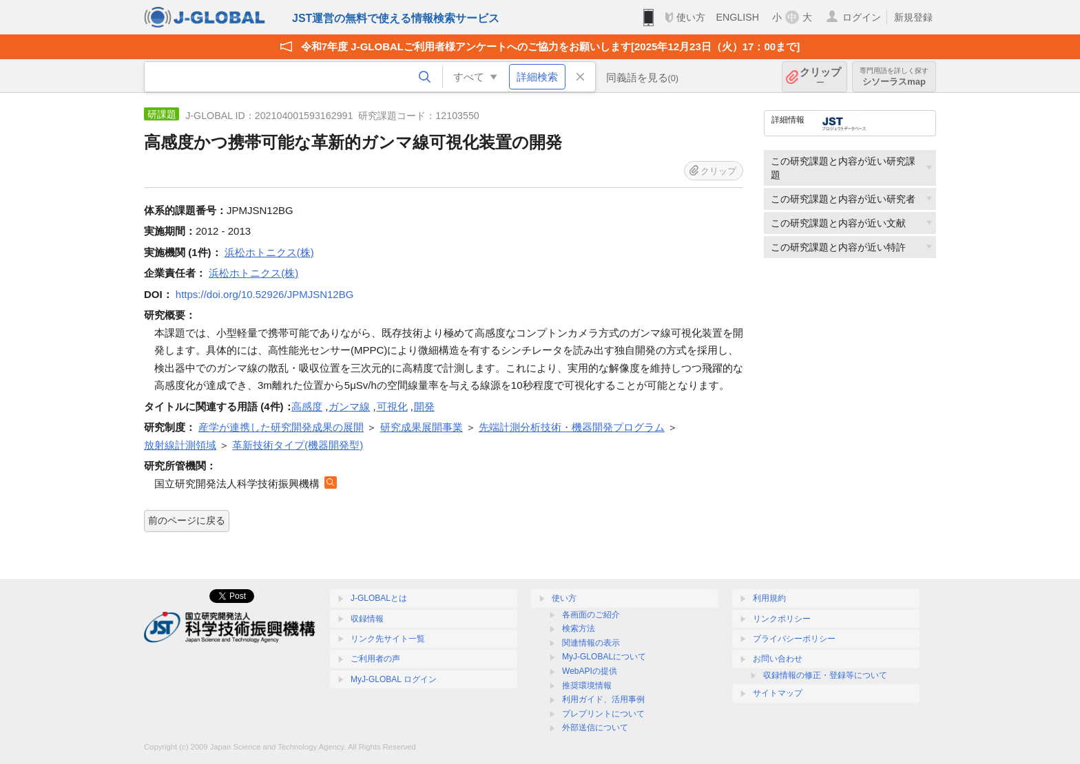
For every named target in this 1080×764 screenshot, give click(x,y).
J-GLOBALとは (379, 598)
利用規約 (769, 598)
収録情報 (367, 619)
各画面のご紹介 (591, 614)
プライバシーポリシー (794, 639)
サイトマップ (777, 693)
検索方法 (578, 628)
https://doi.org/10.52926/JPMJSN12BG (264, 294)
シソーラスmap (894, 77)
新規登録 (913, 17)
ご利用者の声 (375, 659)
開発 (424, 406)
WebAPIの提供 (589, 671)
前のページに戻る (186, 520)
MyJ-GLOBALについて (604, 656)
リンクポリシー (782, 619)
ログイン (861, 17)
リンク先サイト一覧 (388, 639)
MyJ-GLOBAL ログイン (394, 679)
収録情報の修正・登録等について (825, 675)
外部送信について (595, 727)
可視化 (392, 406)
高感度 (306, 406)
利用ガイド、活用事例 (603, 699)
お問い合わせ (777, 659)
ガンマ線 (349, 406)
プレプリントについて (603, 714)
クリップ (820, 76)
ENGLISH (737, 17)
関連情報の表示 (591, 643)
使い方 (690, 17)
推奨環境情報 (587, 685)
